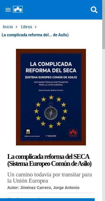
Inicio (8, 26)
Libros (26, 26)
